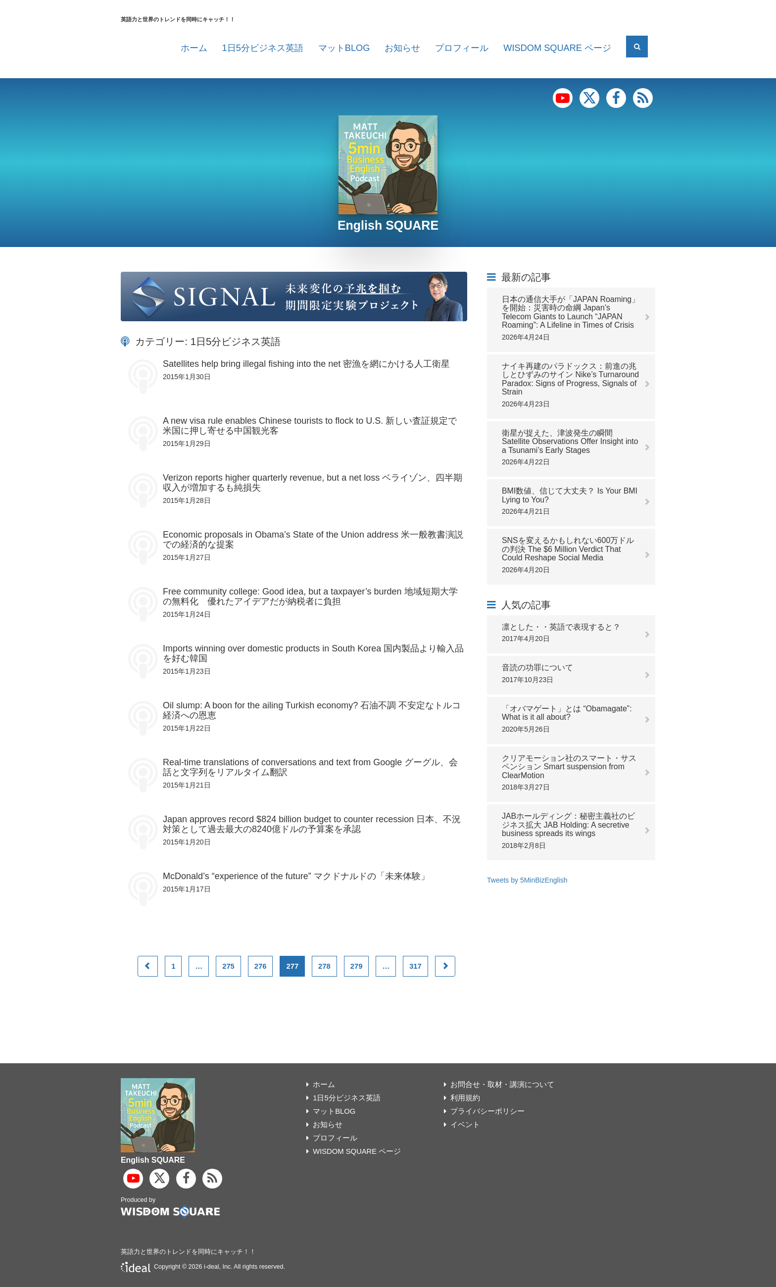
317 (415, 966)
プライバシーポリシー (487, 1111)
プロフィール (461, 48)
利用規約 (465, 1098)
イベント (465, 1125)
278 (324, 966)
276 (260, 966)
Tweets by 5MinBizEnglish (527, 880)
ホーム (194, 48)
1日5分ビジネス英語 (262, 48)
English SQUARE (388, 225)
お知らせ (402, 48)
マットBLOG (344, 48)
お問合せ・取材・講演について (502, 1085)
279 (356, 966)
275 (228, 966)
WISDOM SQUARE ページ (557, 48)
